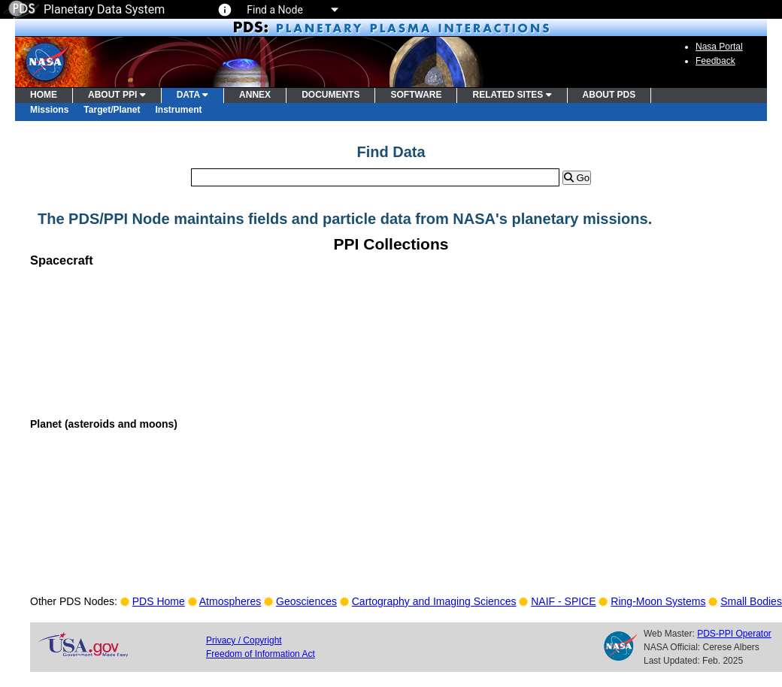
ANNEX (255, 94)
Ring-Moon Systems (658, 601)
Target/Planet (111, 109)
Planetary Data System (84, 9)
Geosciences (306, 601)
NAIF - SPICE (563, 601)
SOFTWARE (415, 94)
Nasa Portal (719, 46)
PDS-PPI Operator (734, 633)
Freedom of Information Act (260, 654)
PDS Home (158, 601)
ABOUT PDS (609, 94)
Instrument (179, 109)
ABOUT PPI (117, 94)
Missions (49, 109)
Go (577, 177)
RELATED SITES (511, 94)
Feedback (715, 61)
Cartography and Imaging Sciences (434, 601)
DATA (192, 94)
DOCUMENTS (330, 94)
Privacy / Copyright (244, 640)
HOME (43, 94)
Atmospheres (230, 601)
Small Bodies (751, 601)
